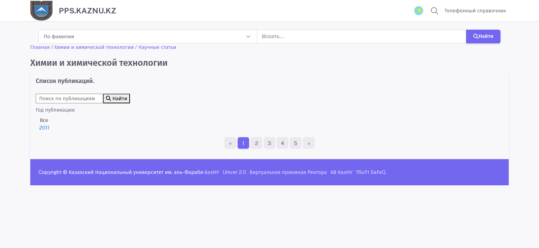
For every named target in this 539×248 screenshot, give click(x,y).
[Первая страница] (230, 143)
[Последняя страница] (309, 143)
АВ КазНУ (341, 172)
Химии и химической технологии (94, 47)
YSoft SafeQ (371, 172)
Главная (40, 47)
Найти (483, 36)
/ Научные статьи (155, 47)
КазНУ (211, 172)
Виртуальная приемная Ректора (288, 172)
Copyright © (52, 172)
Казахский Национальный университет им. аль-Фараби (136, 172)
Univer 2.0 (234, 172)
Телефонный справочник (475, 10)
